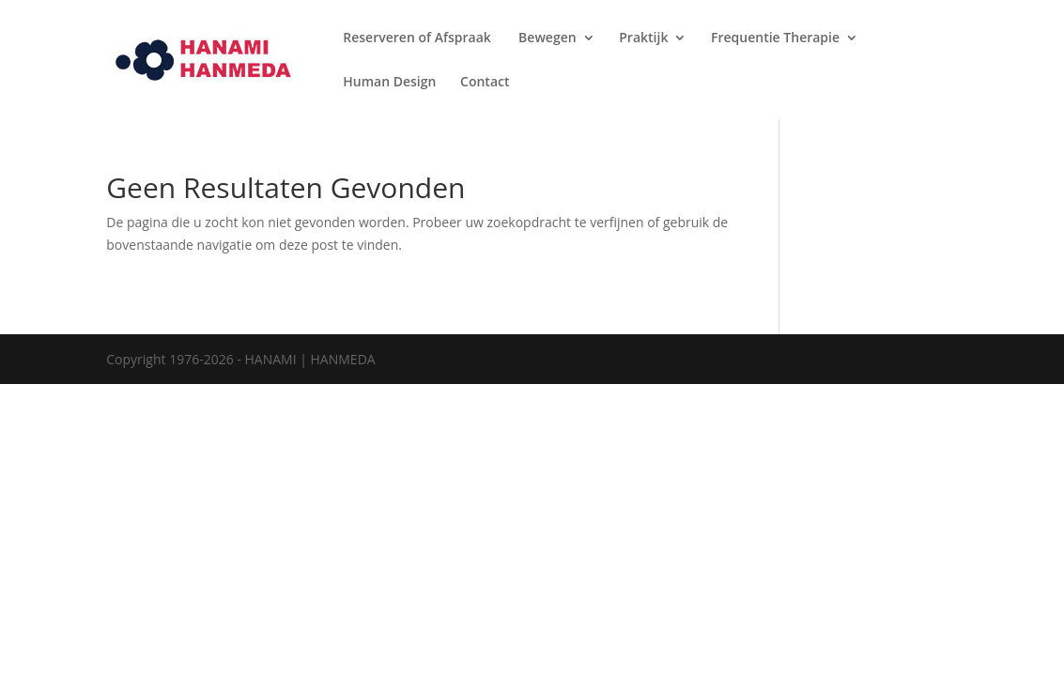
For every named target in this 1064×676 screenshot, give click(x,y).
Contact (484, 82)
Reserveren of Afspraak (418, 38)
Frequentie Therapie (775, 38)
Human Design (389, 82)
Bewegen (547, 38)
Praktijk (643, 38)
